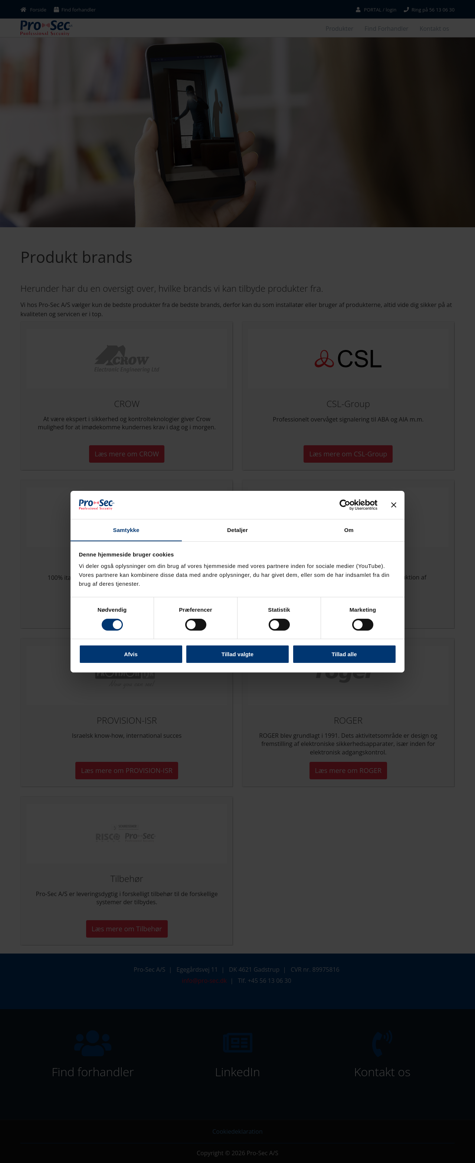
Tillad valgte (237, 654)
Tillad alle (344, 654)
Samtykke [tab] (126, 530)
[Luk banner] (393, 504)
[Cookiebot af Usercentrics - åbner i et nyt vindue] (344, 504)
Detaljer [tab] (237, 530)
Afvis (131, 654)
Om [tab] (348, 530)
